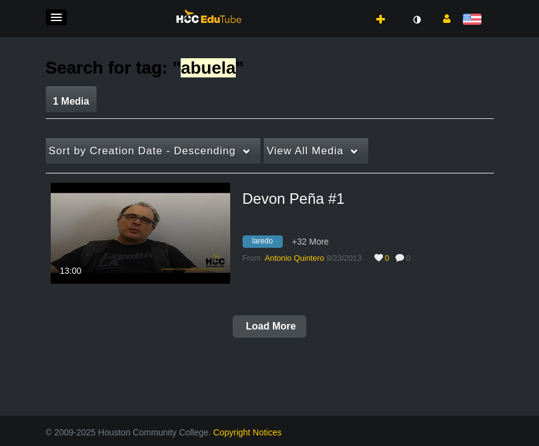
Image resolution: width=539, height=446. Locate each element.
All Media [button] (305, 151)
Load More (269, 326)
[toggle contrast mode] (417, 20)
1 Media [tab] (71, 101)
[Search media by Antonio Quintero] (294, 258)
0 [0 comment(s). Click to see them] (410, 258)
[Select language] (474, 20)
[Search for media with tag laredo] (267, 243)
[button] (56, 17)
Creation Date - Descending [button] (142, 151)
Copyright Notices (247, 432)
